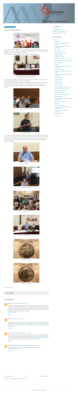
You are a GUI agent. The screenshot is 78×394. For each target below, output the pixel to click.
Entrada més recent (9, 376)
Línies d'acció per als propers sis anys (62, 87)
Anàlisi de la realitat (58, 113)
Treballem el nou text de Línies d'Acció (62, 58)
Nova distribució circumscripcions (61, 94)
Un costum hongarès (58, 77)
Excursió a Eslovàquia (59, 69)
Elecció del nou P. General (60, 101)
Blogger (43, 390)
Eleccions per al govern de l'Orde (61, 88)
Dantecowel (11, 303)
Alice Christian (11, 332)
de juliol (56, 41)
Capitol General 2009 (57, 29)
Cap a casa (56, 49)
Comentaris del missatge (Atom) (18, 378)
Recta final (56, 64)
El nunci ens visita (58, 85)
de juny (56, 115)
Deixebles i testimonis (59, 56)
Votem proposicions (58, 62)
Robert (9, 318)
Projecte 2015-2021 (58, 55)
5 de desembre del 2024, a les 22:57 (23, 332)
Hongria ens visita (58, 79)
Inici (26, 376)
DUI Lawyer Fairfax (12, 312)
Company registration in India (15, 345)
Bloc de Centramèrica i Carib (59, 33)
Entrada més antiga (44, 376)
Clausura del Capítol (58, 51)
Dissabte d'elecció (58, 96)
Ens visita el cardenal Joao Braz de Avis (63, 60)
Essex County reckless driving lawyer (40, 323)
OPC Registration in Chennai (14, 348)
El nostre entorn (57, 81)
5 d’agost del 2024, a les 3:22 (18, 318)
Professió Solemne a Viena (60, 53)
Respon (9, 314)
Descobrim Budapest (58, 92)
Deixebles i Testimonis (59, 105)
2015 (55, 39)
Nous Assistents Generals (60, 90)
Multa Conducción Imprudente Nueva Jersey (21, 323)
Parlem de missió (58, 83)
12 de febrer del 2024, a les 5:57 (21, 303)
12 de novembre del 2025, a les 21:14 (30, 345)
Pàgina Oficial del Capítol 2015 (60, 31)
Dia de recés (57, 103)
